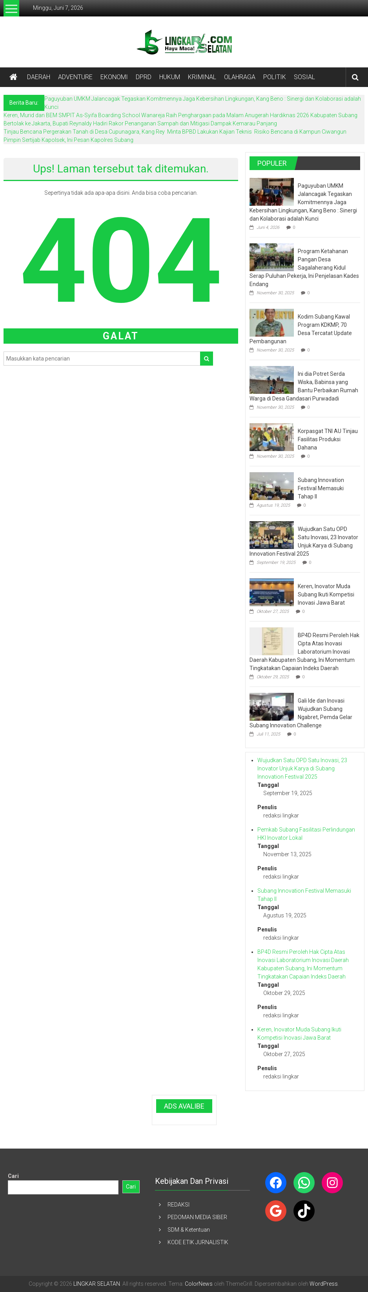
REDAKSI (178, 1204)
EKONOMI (114, 77)
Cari (13, 1176)
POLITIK (274, 77)
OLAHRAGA (239, 77)
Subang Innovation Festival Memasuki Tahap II (321, 488)
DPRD (143, 77)
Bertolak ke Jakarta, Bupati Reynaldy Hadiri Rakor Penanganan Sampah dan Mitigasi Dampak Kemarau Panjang (140, 123)
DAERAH (38, 77)
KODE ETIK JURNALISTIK (198, 1242)
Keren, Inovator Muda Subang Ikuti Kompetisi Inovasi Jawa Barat (326, 594)
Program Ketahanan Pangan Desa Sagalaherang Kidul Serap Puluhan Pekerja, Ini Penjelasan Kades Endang (304, 267)
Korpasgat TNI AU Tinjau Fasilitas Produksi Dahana (328, 439)
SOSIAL (304, 77)
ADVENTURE (75, 77)
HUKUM (169, 77)
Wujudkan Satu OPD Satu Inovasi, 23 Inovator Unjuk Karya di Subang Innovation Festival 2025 (302, 768)
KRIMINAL (202, 77)
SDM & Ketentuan (189, 1230)
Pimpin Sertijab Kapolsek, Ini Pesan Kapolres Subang (68, 140)
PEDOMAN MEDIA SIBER (197, 1217)
